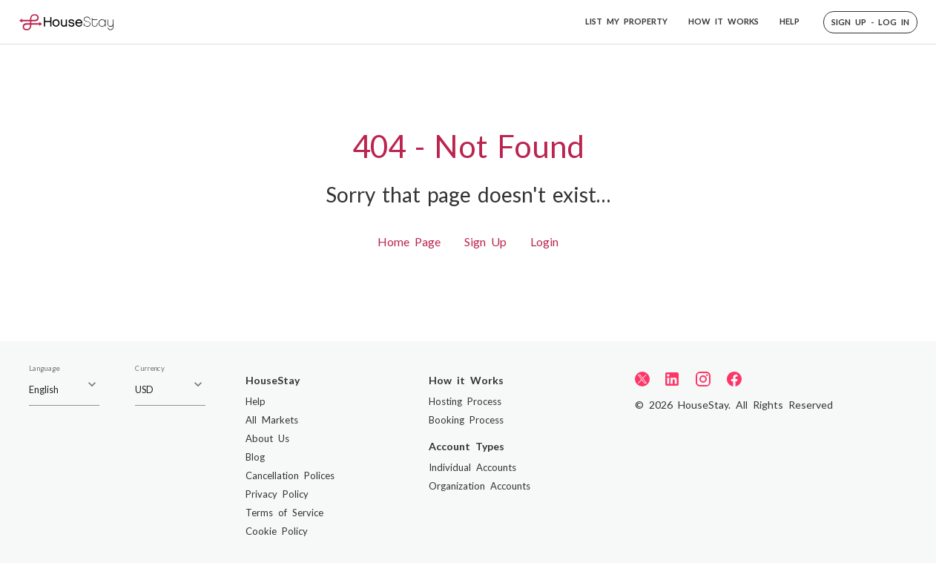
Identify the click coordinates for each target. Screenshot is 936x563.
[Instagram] (703, 379)
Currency (150, 368)
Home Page (409, 241)
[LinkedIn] (672, 379)
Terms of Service (284, 512)
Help (255, 401)
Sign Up (485, 241)
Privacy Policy (277, 494)
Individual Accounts (472, 467)
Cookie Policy (276, 531)
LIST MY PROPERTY (626, 21)
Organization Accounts (479, 486)
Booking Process (466, 420)
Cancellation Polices (289, 475)
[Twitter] (642, 378)
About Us (267, 438)
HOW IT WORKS (723, 21)
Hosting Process (465, 401)
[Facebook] (734, 379)
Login (544, 241)
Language (44, 368)
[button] (870, 22)
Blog (255, 457)
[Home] (66, 21)
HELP (790, 21)
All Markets (271, 420)
